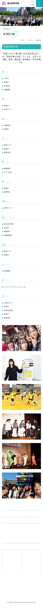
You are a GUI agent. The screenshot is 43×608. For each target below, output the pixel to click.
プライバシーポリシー (30, 571)
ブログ (25, 558)
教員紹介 (6, 554)
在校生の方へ (27, 562)
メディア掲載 (8, 562)
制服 (4, 530)
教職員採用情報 (28, 567)
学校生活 (30, 40)
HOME (23, 40)
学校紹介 (7, 508)
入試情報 (7, 547)
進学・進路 (7, 541)
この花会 (6, 567)
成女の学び (7, 514)
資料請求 (6, 571)
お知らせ (6, 558)
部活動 (5, 534)
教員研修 (26, 554)
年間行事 (6, 526)
